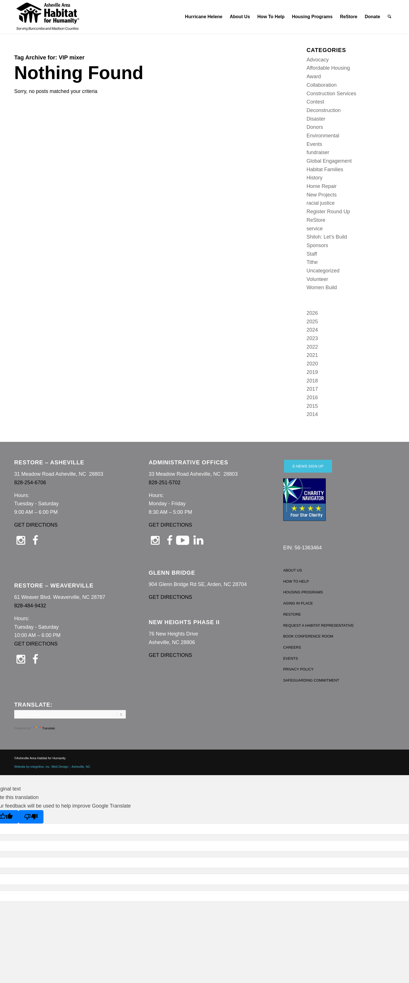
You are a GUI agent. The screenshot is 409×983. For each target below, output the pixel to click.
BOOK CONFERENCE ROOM (308, 636)
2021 (312, 355)
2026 (312, 313)
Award (313, 76)
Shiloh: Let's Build (326, 237)
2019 (312, 372)
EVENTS (290, 658)
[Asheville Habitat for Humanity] (47, 17)
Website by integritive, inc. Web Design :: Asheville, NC (52, 766)
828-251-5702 (164, 482)
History (314, 178)
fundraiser (317, 152)
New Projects (321, 195)
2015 (312, 406)
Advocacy (317, 60)
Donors (314, 127)
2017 (312, 389)
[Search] (389, 17)
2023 (312, 338)
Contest (315, 102)
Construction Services (331, 93)
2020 (312, 364)
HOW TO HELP (296, 581)
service (314, 228)
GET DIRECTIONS (36, 525)
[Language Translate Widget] (70, 714)
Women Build (321, 287)
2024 (312, 330)
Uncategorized (322, 271)
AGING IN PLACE (298, 603)
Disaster (315, 119)
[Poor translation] (30, 816)
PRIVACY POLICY (298, 669)
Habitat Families (324, 169)
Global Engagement (329, 161)
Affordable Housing (328, 68)
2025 (312, 321)
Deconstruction (323, 110)
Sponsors (317, 245)
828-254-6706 (30, 482)
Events (314, 144)
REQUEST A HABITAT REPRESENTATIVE (318, 625)
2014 (312, 414)
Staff (311, 254)
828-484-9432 (30, 606)
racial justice (320, 203)
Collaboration (321, 85)
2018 (312, 381)
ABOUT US (292, 570)
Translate (43, 728)
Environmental (322, 135)
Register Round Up (328, 211)
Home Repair (321, 186)
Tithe (312, 262)
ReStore (315, 220)
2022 (312, 347)
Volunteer (317, 279)
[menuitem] (203, 17)
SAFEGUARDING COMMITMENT (311, 680)
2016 (312, 397)
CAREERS (292, 647)
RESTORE (292, 614)
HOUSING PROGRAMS (303, 592)
